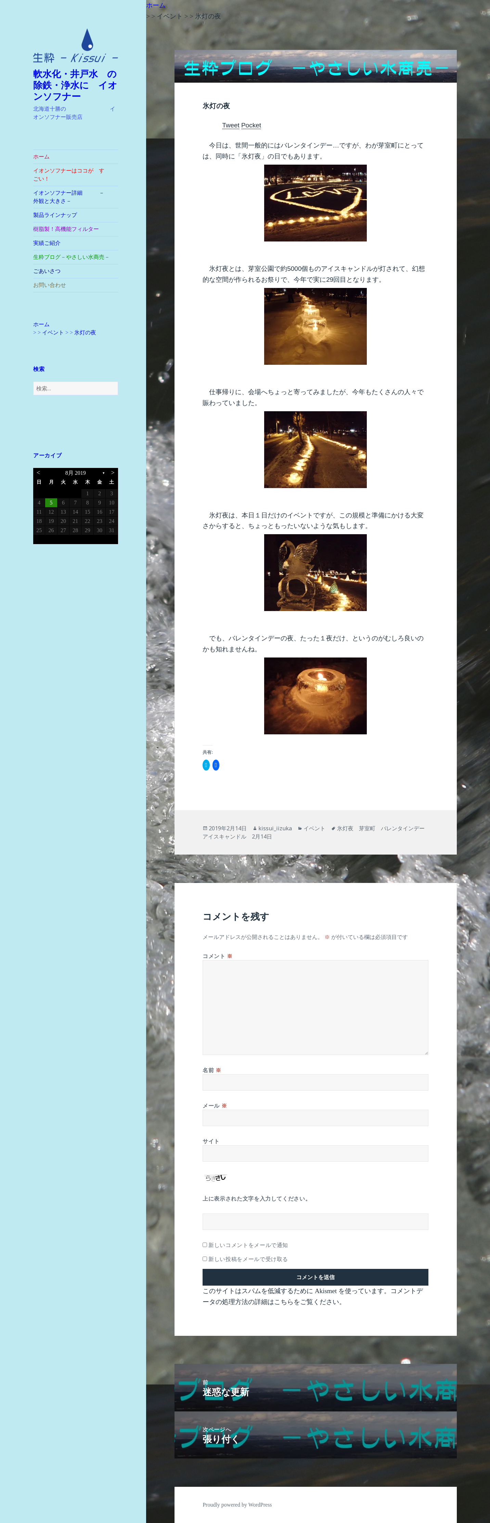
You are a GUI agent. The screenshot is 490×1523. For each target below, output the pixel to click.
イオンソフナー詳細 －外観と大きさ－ (68, 197)
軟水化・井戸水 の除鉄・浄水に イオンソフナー (75, 85)
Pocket (251, 125)
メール (215, 1105)
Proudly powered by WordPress (237, 1505)
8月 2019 (75, 473)
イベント (314, 828)
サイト (211, 1141)
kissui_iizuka (275, 828)
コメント (218, 956)
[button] (75, 45)
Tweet (231, 125)
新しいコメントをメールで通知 (248, 1245)
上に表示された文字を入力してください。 (257, 1198)
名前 (212, 1070)
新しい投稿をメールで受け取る (248, 1259)
